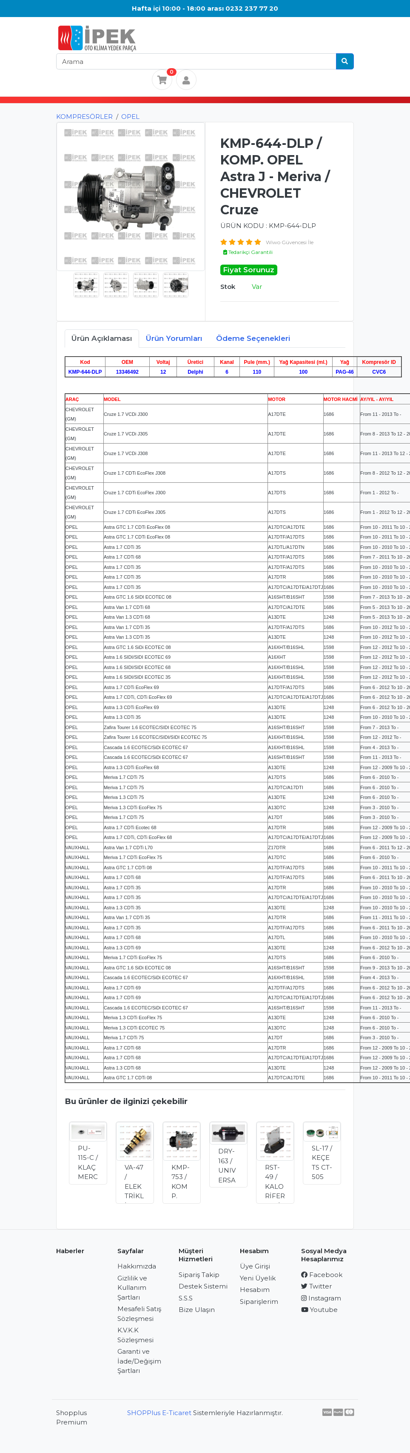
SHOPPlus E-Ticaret (159, 1413)
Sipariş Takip (199, 1275)
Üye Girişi (255, 1266)
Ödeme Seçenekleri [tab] (253, 338)
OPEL (130, 116)
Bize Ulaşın (197, 1310)
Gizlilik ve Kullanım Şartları (132, 1287)
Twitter (316, 1286)
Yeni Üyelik (258, 1278)
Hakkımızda (136, 1266)
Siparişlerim (259, 1301)
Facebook (321, 1275)
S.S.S (186, 1298)
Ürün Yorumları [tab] (174, 338)
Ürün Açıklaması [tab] (101, 338)
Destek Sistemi (203, 1286)
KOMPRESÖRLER (84, 116)
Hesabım (255, 1290)
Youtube (319, 1310)
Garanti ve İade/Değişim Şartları (139, 1361)
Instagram (321, 1298)
